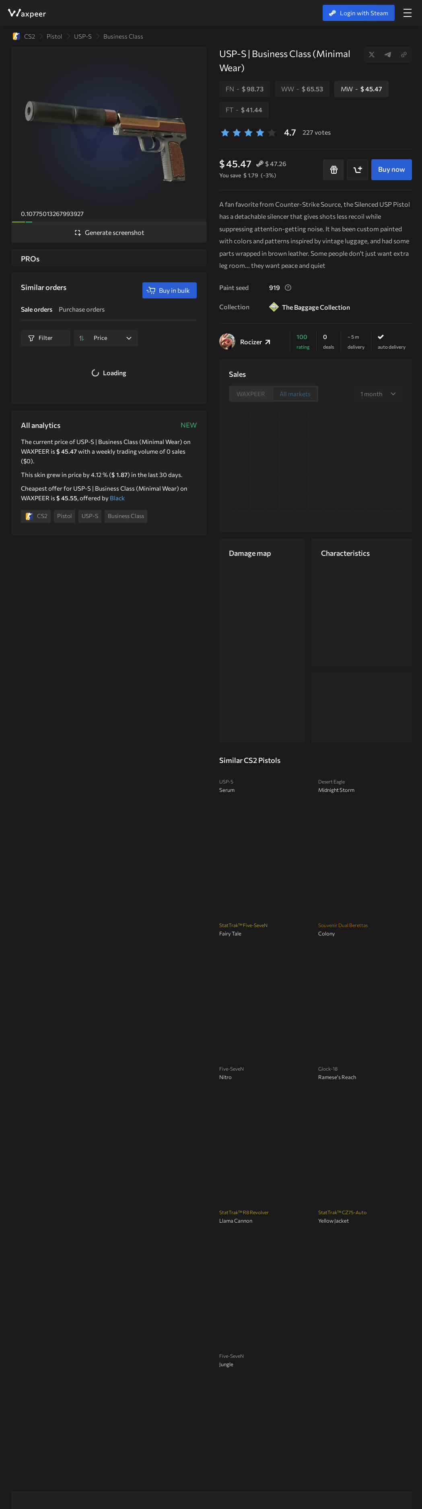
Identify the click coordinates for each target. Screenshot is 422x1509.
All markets (295, 393)
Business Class (123, 36)
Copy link (404, 54)
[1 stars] (225, 132)
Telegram (388, 55)
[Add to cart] (357, 169)
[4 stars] (260, 132)
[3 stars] (248, 132)
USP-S (83, 36)
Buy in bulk (168, 290)
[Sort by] (82, 338)
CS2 (24, 36)
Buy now (391, 169)
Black (117, 498)
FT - (244, 109)
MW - (361, 89)
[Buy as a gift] (333, 169)
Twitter (371, 54)
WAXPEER (26, 13)
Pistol (54, 36)
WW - (302, 89)
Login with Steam (358, 12)
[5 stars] (272, 132)
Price (113, 337)
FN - (244, 89)
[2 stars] (237, 132)
